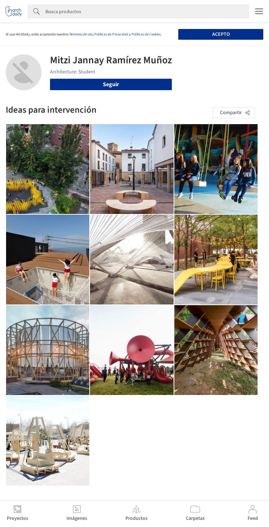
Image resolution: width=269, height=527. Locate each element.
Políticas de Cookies (146, 34)
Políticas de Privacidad (111, 34)
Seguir (111, 84)
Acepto (221, 34)
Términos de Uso (81, 34)
